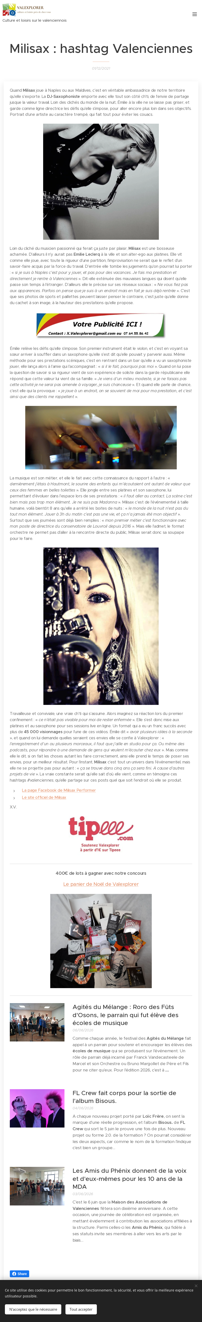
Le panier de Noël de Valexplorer (101, 884)
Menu (194, 14)
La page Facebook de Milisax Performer (59, 790)
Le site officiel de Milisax (44, 797)
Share (19, 1274)
